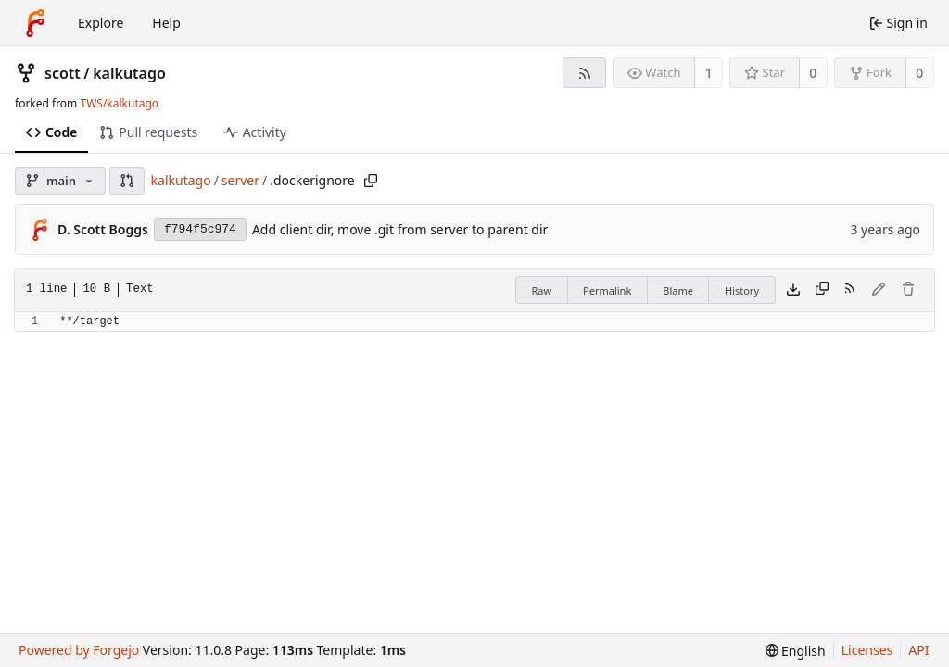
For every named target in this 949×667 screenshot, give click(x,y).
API (918, 650)
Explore (100, 22)
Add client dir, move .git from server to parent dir (400, 229)
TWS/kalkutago (119, 103)
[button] (127, 181)
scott (62, 73)
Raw (541, 290)
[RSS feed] (584, 72)
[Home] (35, 23)
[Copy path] (371, 181)
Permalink (607, 290)
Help (166, 22)
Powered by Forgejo (79, 650)
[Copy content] (822, 290)
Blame (678, 290)
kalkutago (129, 73)
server (240, 180)
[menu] (796, 651)
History (742, 290)
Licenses (867, 650)
